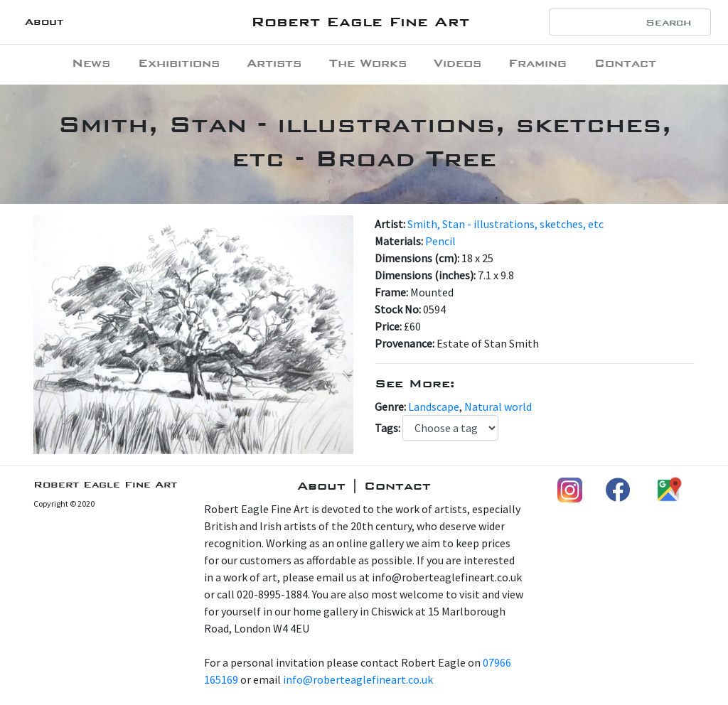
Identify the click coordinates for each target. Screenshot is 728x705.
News (91, 63)
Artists (274, 63)
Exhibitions (179, 63)
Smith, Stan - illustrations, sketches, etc (505, 224)
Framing (537, 63)
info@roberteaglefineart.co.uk (358, 679)
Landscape (433, 406)
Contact (625, 63)
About (44, 22)
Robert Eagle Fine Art (360, 22)
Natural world (498, 406)
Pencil (440, 241)
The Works (368, 63)
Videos (457, 63)
